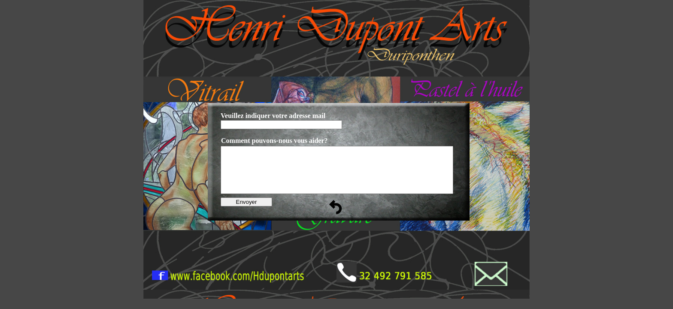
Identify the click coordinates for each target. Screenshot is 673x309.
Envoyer (246, 202)
